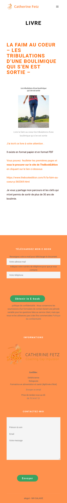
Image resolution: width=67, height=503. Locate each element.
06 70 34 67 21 (33, 398)
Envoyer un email (33, 390)
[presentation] (32, 286)
